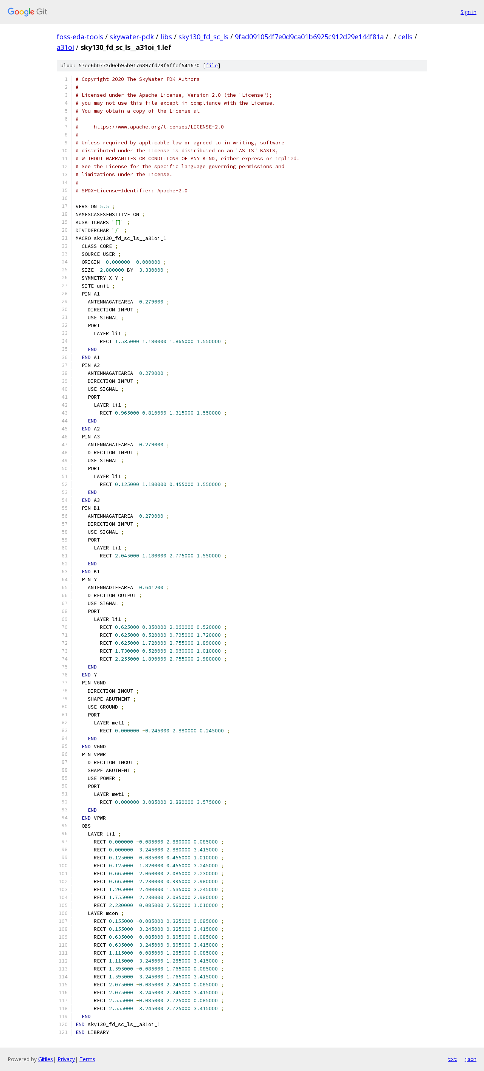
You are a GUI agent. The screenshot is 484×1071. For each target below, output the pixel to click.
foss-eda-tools (80, 36)
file (212, 65)
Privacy (66, 1059)
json (470, 1059)
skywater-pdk (132, 36)
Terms (87, 1059)
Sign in (468, 11)
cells (405, 36)
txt (452, 1059)
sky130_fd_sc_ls (203, 36)
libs (166, 36)
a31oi (65, 47)
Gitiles (45, 1059)
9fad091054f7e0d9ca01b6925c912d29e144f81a (309, 36)
